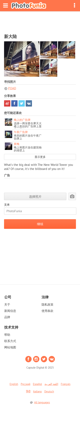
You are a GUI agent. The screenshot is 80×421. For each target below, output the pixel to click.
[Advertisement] (40, 21)
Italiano (37, 391)
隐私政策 (47, 304)
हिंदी (28, 391)
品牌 (7, 317)
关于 (7, 304)
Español (37, 384)
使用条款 (47, 311)
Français (65, 384)
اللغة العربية (51, 384)
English (14, 384)
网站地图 (10, 347)
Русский (25, 384)
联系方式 (10, 341)
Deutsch (49, 391)
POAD (12, 88)
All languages (42, 402)
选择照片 (35, 196)
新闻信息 (10, 311)
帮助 (7, 335)
